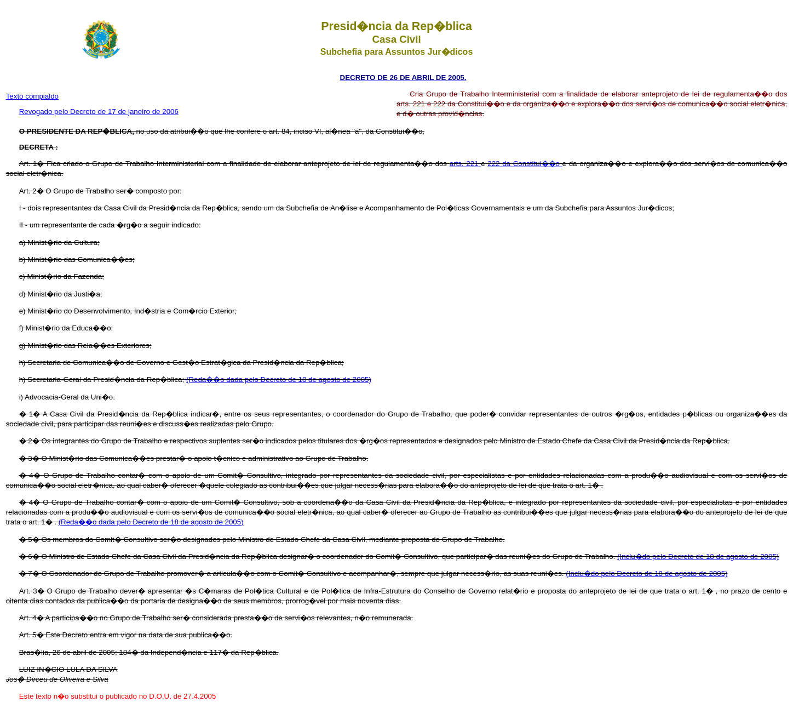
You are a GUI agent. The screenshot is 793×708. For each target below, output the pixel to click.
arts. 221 (465, 163)
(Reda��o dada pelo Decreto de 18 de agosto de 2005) (278, 379)
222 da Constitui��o (524, 163)
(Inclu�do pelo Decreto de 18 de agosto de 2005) (698, 556)
